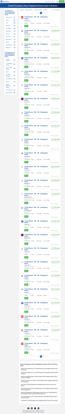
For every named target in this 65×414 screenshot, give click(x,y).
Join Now (62, 1)
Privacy (33, 410)
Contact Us (41, 410)
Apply (26, 26)
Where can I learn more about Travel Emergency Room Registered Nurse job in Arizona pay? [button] (39, 381)
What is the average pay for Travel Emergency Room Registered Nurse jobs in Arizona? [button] (39, 369)
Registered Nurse (29, 9)
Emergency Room (38, 9)
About (24, 410)
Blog (27, 410)
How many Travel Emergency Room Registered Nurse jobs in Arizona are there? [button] (38, 385)
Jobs (46, 1)
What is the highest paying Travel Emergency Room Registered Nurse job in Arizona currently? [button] (39, 377)
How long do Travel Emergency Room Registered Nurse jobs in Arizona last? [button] (39, 400)
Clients (37, 410)
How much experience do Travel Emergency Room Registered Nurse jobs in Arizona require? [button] (39, 397)
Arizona (45, 9)
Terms (30, 410)
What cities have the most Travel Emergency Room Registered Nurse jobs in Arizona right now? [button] (39, 389)
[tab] (39, 369)
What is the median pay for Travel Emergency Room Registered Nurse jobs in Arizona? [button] (39, 373)
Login (57, 1)
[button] (49, 1)
